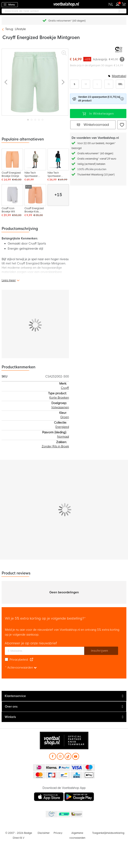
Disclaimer (44, 833)
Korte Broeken (59, 397)
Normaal (63, 436)
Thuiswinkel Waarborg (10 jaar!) (96, 174)
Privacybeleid (19, 659)
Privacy (58, 833)
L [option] (97, 84)
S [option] (74, 84)
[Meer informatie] (122, 59)
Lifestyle (20, 29)
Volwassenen (60, 407)
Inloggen (118, 4)
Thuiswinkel (76, 814)
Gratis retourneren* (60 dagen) (67, 20)
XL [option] (109, 84)
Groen (64, 417)
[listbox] (98, 84)
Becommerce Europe (51, 814)
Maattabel (119, 76)
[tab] (64, 696)
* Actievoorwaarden (21, 667)
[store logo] (64, 4)
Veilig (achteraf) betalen (91, 164)
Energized (62, 427)
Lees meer (9, 280)
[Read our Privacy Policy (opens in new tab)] (32, 659)
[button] (110, 4)
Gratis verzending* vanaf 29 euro (96, 158)
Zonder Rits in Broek (55, 446)
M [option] (86, 84)
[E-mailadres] (44, 651)
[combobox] (64, 11)
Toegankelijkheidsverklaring (108, 833)
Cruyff (65, 388)
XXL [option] (120, 84)
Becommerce (64, 814)
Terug (9, 29)
